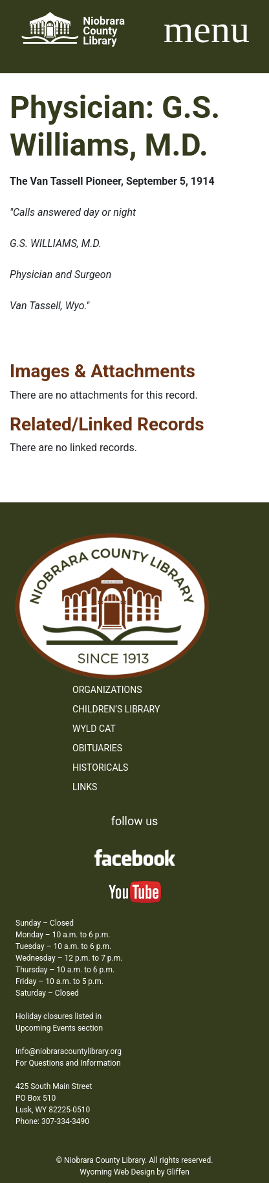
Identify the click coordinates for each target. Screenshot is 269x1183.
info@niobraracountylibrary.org (69, 1051)
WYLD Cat (94, 728)
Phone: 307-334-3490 (52, 1121)
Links (84, 787)
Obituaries (97, 748)
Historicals (100, 767)
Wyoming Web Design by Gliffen (134, 1172)
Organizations (107, 690)
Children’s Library (116, 709)
